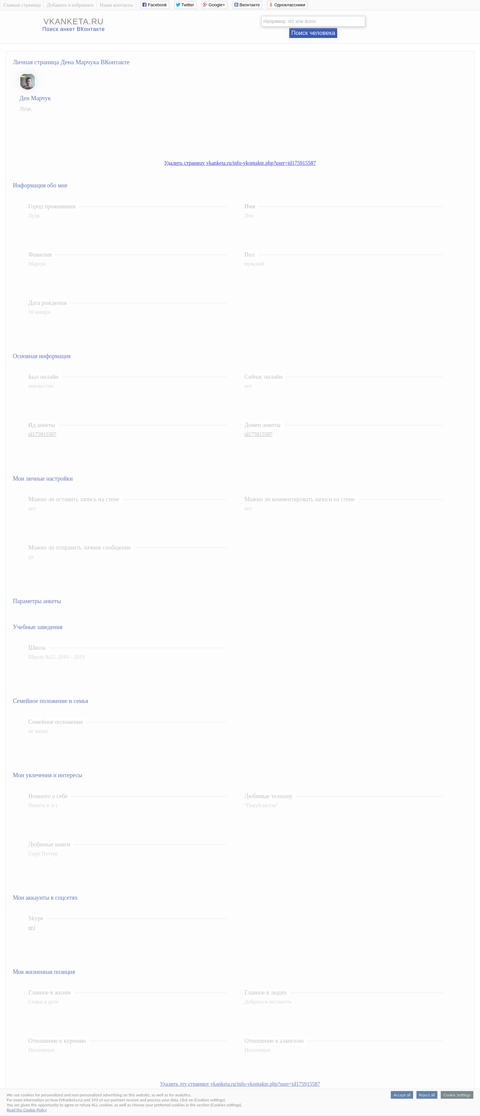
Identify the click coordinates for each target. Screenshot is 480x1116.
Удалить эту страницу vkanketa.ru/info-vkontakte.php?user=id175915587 (240, 1084)
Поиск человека (313, 33)
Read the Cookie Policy (27, 1109)
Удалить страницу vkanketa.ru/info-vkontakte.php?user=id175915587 (240, 163)
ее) (31, 927)
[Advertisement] (246, 132)
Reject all (427, 1094)
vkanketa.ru (74, 21)
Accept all (401, 1094)
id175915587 (42, 434)
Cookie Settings (457, 1094)
